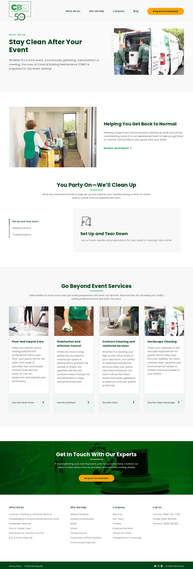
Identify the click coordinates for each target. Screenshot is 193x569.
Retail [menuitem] (73, 522)
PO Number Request (34, 564)
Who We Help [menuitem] (96, 11)
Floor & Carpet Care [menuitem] (20, 526)
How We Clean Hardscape (164, 402)
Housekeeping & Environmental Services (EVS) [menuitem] (34, 517)
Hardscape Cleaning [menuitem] (20, 522)
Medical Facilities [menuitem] (79, 512)
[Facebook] (155, 564)
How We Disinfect (74, 402)
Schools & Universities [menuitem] (82, 517)
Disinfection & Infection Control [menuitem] (26, 531)
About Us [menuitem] (117, 512)
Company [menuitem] (118, 11)
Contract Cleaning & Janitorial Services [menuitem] (30, 512)
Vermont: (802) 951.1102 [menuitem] (165, 522)
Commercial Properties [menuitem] (83, 540)
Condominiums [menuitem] (78, 531)
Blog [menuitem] (135, 11)
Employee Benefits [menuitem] (123, 526)
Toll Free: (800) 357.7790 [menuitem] (166, 512)
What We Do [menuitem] (73, 11)
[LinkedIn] (162, 564)
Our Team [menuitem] (118, 517)
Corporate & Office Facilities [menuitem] (86, 536)
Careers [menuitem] (117, 522)
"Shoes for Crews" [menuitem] (122, 531)
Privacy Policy (15, 564)
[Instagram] (158, 564)
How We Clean (119, 402)
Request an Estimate (165, 11)
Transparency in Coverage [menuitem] (127, 536)
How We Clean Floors (28, 402)
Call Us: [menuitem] (158, 505)
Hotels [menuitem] (73, 526)
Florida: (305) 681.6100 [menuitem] (165, 517)
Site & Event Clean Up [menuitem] (21, 536)
